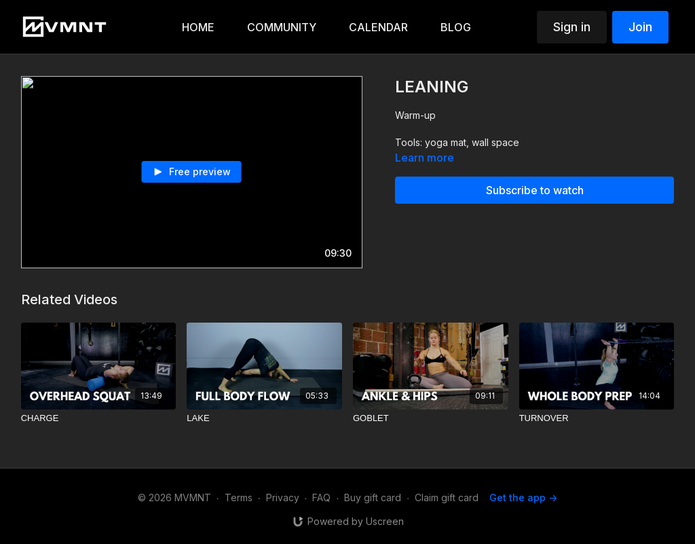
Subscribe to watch (535, 190)
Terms (238, 497)
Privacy (282, 497)
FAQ (321, 497)
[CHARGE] (98, 418)
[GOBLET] (430, 418)
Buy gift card (372, 497)
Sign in (571, 27)
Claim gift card (446, 497)
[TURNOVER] (597, 418)
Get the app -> (523, 497)
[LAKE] (264, 418)
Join (640, 27)
